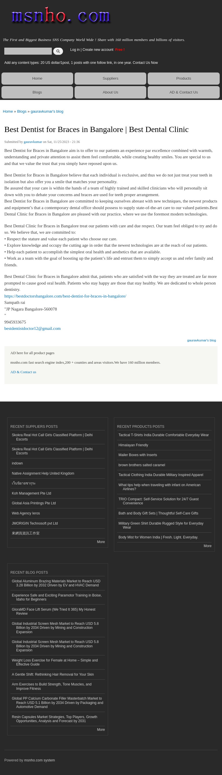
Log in (75, 50)
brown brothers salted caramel (142, 465)
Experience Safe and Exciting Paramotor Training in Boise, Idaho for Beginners (57, 597)
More (101, 542)
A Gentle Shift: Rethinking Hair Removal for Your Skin (53, 674)
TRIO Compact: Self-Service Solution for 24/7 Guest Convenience (159, 501)
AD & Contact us (23, 372)
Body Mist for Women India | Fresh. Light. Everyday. (158, 537)
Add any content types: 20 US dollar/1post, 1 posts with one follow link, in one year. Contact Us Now (81, 63)
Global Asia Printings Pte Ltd (34, 503)
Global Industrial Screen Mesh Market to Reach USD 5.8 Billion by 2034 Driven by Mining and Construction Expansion (55, 628)
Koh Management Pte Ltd (31, 493)
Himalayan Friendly (133, 445)
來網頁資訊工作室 (26, 533)
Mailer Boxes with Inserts (138, 455)
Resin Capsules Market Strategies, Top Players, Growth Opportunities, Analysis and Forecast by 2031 (54, 719)
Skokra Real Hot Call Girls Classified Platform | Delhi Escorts (52, 437)
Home (37, 78)
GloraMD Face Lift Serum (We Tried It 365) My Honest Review (53, 611)
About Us (110, 92)
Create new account (98, 50)
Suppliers (110, 78)
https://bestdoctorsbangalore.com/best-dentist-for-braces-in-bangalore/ (65, 296)
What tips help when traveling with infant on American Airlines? (160, 487)
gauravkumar (33, 142)
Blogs (37, 92)
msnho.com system (39, 760)
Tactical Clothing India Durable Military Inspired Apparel (161, 475)
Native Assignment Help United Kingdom (43, 473)
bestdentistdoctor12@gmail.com (32, 328)
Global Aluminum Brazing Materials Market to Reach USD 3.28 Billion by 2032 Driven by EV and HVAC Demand (56, 583)
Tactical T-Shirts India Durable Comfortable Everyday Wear (164, 435)
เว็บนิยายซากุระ (24, 483)
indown (17, 463)
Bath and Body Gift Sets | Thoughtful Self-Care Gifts (158, 513)
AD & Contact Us (183, 92)
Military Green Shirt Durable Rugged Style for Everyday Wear (161, 525)
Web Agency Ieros (26, 513)
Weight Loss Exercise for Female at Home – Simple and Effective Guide (55, 662)
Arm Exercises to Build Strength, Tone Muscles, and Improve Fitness (52, 686)
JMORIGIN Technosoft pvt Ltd (35, 523)
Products (183, 78)
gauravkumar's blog (47, 111)
